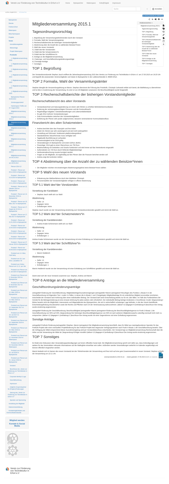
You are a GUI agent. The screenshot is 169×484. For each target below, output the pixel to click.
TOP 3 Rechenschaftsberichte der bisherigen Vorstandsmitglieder (151, 42)
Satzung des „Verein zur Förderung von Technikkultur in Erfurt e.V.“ (17, 394)
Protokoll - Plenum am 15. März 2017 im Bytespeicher (18, 202)
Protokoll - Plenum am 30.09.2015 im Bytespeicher (18, 249)
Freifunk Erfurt (13, 27)
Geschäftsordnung (15, 380)
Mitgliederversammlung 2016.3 (17, 140)
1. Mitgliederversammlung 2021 (18, 70)
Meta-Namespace (14, 34)
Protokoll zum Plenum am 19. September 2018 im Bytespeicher (18, 322)
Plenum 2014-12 (16, 166)
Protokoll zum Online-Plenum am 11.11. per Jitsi (17, 265)
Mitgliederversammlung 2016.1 (17, 129)
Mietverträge (14, 48)
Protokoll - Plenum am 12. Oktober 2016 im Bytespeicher (18, 188)
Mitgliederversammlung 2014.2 (17, 118)
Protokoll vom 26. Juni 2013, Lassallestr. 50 (17, 260)
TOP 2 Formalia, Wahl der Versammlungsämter (150, 36)
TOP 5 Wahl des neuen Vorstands (149, 55)
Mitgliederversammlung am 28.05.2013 (17, 162)
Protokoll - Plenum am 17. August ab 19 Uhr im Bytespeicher (18, 209)
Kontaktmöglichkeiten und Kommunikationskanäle (16, 411)
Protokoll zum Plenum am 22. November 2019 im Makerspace (18, 337)
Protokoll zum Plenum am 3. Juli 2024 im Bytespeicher (18, 271)
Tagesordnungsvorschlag (150, 29)
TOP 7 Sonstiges (147, 63)
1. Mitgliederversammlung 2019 (18, 65)
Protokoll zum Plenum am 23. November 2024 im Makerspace (18, 345)
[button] (145, 9)
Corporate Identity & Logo (18, 376)
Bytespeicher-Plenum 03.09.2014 (16, 98)
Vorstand (12, 365)
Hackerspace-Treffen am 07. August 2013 (18, 107)
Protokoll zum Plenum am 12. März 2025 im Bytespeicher (18, 292)
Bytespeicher (78, 3)
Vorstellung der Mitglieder (17, 403)
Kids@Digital (104, 3)
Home (67, 3)
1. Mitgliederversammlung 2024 (18, 87)
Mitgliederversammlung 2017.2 (17, 151)
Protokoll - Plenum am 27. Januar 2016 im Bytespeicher (18, 243)
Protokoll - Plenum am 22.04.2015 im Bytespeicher (18, 226)
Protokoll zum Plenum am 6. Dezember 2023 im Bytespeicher (18, 277)
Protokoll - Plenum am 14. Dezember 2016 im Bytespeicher (18, 196)
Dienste (11, 23)
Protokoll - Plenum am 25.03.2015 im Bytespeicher (18, 238)
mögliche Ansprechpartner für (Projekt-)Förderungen (17, 388)
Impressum (116, 3)
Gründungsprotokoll (17, 102)
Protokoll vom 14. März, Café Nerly (17, 254)
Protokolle (13, 55)
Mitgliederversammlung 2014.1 (17, 112)
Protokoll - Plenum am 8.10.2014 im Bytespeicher (17, 176)
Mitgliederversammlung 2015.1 (17, 123)
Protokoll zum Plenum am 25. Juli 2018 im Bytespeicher (18, 352)
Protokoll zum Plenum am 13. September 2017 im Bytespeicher (18, 307)
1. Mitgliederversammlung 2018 (18, 59)
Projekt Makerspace (16, 51)
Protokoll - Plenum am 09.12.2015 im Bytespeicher (18, 171)
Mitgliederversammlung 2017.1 (17, 145)
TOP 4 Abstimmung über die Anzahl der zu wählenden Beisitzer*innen (151, 49)
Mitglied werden (17, 420)
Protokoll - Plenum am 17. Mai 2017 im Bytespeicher (18, 215)
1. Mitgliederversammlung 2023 (18, 81)
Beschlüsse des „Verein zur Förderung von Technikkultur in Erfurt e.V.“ (17, 371)
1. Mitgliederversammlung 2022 (18, 76)
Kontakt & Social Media (17, 425)
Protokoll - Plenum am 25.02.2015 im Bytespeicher (18, 232)
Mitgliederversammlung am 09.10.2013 (17, 156)
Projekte (11, 37)
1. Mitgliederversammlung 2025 (18, 92)
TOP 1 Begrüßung (147, 32)
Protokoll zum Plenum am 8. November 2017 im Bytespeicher (18, 285)
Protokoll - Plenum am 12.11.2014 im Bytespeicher (18, 182)
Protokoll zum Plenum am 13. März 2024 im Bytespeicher (18, 300)
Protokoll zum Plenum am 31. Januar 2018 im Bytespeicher (18, 360)
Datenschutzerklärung (15, 407)
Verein (11, 41)
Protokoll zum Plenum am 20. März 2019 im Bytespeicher (18, 330)
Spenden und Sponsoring (18, 400)
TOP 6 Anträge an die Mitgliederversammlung (149, 60)
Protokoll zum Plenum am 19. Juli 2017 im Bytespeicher (18, 315)
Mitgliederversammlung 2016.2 (17, 134)
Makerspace (91, 3)
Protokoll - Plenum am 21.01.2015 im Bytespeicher (18, 221)
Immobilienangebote (16, 44)
